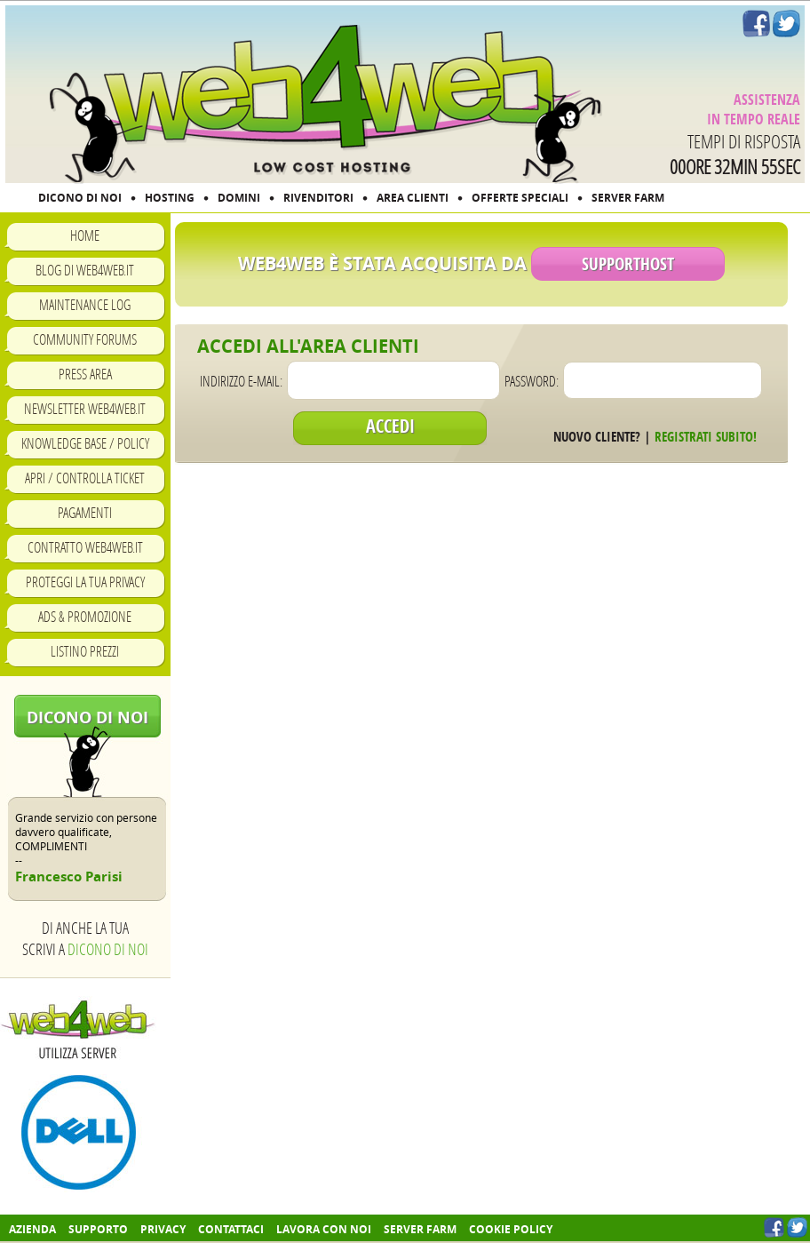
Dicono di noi (87, 717)
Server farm (420, 1229)
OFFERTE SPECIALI (520, 197)
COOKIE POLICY (510, 1229)
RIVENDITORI (318, 197)
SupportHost (628, 263)
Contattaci (231, 1229)
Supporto (98, 1229)
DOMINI (239, 197)
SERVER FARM (628, 197)
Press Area (85, 373)
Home (84, 235)
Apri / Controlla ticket (85, 477)
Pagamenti (85, 512)
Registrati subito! (706, 436)
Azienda (32, 1229)
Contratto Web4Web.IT (85, 547)
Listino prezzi (85, 650)
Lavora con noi (323, 1229)
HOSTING (170, 197)
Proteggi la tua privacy (85, 581)
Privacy (163, 1229)
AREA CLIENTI (413, 197)
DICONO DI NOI (80, 197)
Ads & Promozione (84, 616)
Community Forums (85, 339)
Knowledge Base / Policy (85, 443)
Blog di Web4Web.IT (85, 269)
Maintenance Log (85, 304)
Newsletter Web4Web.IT (85, 408)
